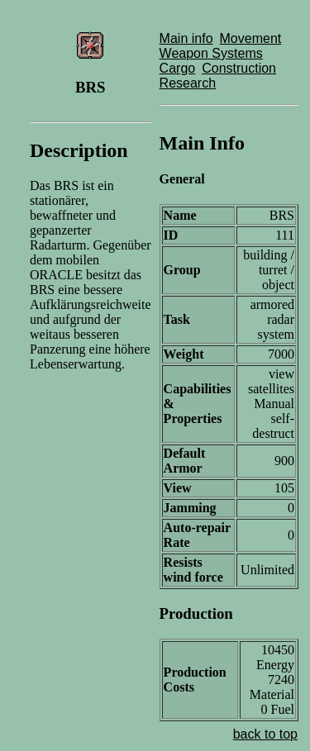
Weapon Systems (211, 53)
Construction (239, 68)
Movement (251, 38)
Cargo (178, 68)
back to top (265, 734)
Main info (186, 38)
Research (188, 83)
